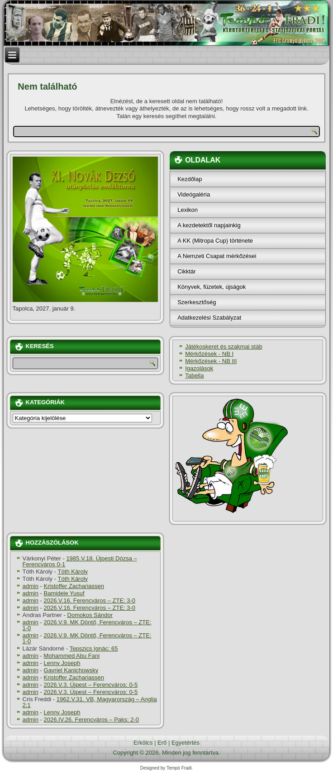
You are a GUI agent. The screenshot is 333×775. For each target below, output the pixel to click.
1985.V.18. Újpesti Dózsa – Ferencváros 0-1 (80, 561)
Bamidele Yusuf (64, 593)
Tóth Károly (73, 571)
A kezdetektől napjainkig (208, 225)
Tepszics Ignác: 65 (94, 648)
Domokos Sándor (90, 615)
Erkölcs (143, 742)
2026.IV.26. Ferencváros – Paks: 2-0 (91, 719)
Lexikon (187, 209)
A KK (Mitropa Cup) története (215, 240)
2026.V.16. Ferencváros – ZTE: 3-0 (90, 600)
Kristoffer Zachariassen (74, 586)
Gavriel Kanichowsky (71, 670)
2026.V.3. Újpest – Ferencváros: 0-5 (91, 684)
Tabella (194, 375)
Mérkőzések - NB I (209, 353)
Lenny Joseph (62, 663)
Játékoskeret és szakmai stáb (223, 346)
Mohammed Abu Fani (72, 655)
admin (30, 586)
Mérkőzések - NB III (211, 361)
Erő (161, 742)
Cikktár (186, 271)
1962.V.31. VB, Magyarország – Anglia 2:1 (90, 702)
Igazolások (199, 368)
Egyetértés (185, 742)
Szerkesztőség (196, 302)
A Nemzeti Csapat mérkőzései (216, 256)
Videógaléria (193, 194)
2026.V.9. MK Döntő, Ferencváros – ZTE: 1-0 (87, 625)
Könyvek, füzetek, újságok (211, 286)
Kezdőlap (189, 179)
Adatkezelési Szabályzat (209, 317)
